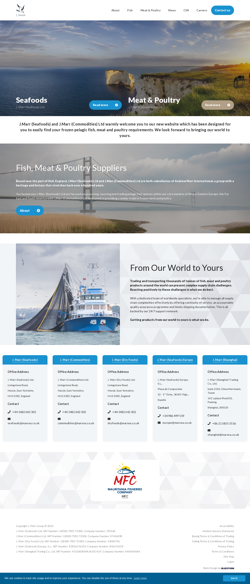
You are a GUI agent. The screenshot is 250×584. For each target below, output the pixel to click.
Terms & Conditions (223, 551)
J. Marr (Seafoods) (25, 360)
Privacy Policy (226, 546)
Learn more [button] (140, 578)
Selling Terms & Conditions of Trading (213, 541)
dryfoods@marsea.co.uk (123, 423)
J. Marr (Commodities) (75, 360)
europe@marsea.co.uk (177, 422)
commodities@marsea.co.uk (76, 423)
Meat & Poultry (150, 10)
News (172, 10)
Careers (202, 10)
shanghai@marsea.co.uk (223, 434)
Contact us (222, 10)
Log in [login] (230, 561)
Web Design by (218, 567)
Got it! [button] (234, 578)
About (115, 10)
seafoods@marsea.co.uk (23, 423)
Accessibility (227, 525)
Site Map (229, 556)
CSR (186, 10)
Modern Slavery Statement (218, 530)
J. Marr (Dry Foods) (125, 360)
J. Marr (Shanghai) (225, 360)
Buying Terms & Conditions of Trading (213, 536)
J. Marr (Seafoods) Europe (175, 360)
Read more (105, 105)
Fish (130, 10)
